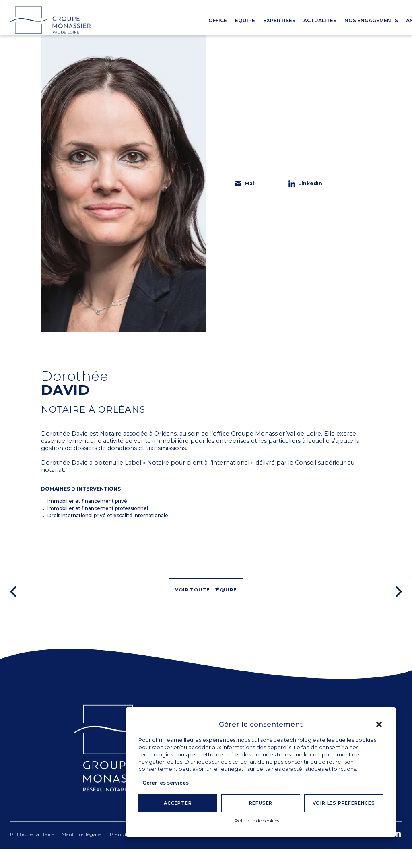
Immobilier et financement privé (87, 501)
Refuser (261, 803)
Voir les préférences (344, 803)
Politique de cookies (257, 821)
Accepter (178, 803)
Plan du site (125, 837)
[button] (379, 724)
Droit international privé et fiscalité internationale (107, 515)
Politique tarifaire (32, 837)
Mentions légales (82, 837)
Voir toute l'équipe (206, 593)
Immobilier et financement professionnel (97, 508)
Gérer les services (165, 783)
